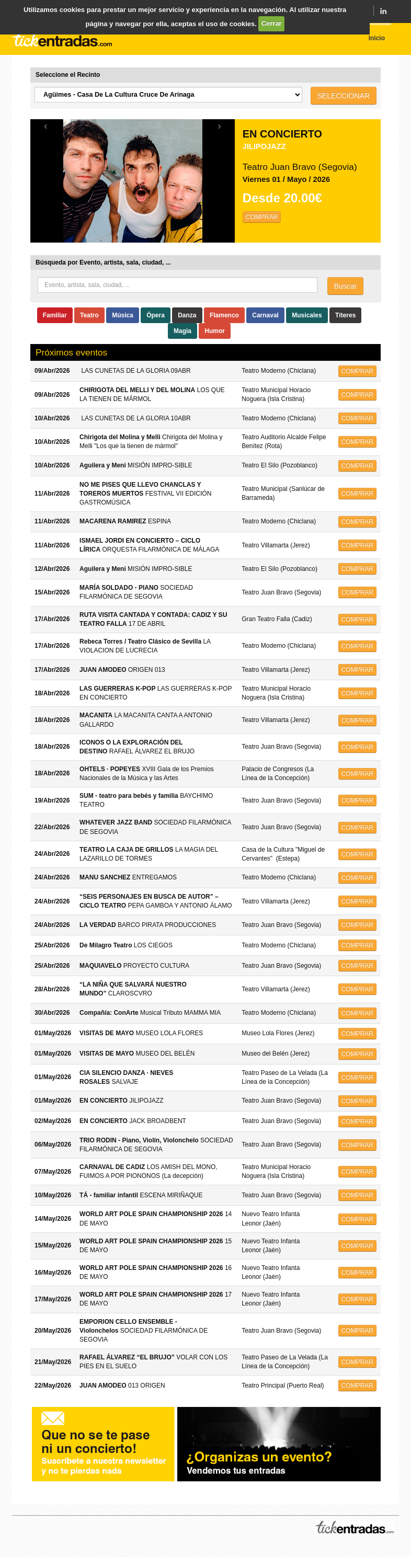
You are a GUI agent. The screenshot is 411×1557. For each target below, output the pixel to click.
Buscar (345, 286)
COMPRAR (262, 217)
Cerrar (271, 23)
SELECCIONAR (343, 95)
